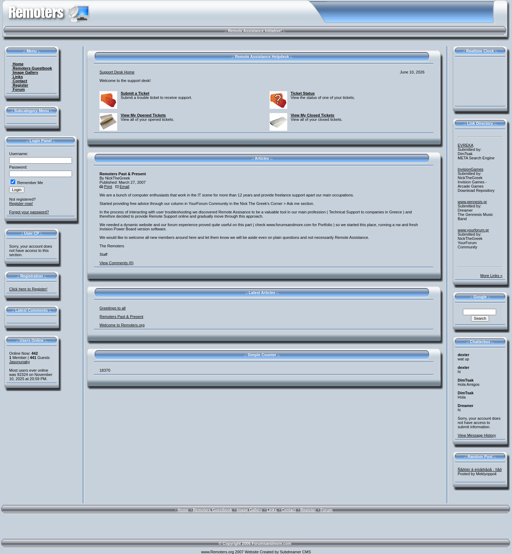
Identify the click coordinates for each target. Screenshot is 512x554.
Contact (19, 81)
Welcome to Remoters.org (122, 325)
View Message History (477, 435)
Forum (18, 89)
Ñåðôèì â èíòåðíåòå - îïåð (480, 469)
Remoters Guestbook (32, 68)
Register (20, 85)
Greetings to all (113, 308)
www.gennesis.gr (472, 202)
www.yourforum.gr (473, 230)
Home (18, 64)
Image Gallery (25, 72)
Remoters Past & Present (121, 316)
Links (17, 77)
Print (108, 186)
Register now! (21, 203)
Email (124, 186)
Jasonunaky (19, 362)
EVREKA (466, 145)
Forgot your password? (29, 212)
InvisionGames (470, 169)
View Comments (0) (116, 263)
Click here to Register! (28, 289)
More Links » (491, 275)
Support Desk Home (117, 72)
